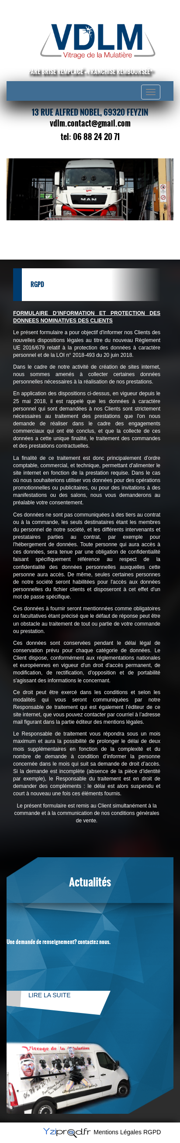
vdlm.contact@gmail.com (90, 123)
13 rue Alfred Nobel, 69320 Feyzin (90, 112)
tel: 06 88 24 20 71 (90, 137)
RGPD (152, 1132)
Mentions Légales (117, 1132)
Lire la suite (49, 995)
